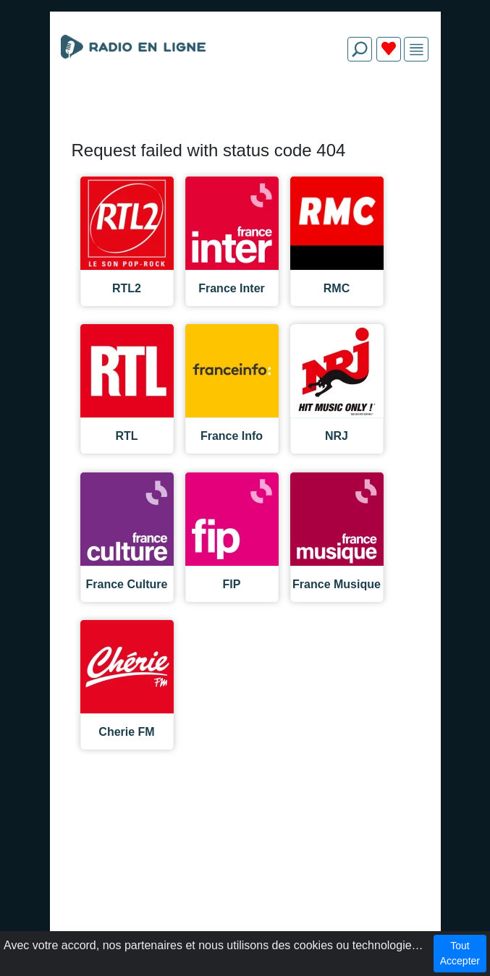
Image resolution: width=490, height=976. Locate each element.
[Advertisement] (245, 107)
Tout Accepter (460, 953)
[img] (416, 49)
